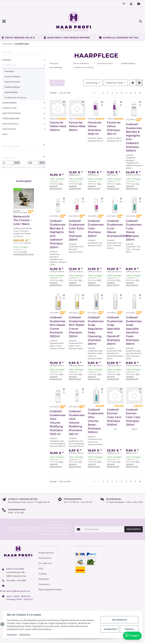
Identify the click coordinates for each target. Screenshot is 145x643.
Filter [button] (57, 82)
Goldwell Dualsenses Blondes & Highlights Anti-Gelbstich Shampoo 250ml (58, 234)
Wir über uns (45, 563)
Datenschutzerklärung (59, 527)
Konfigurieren (110, 629)
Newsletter (44, 579)
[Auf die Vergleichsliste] (63, 102)
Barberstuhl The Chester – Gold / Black (22, 220)
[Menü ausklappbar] (23, 21)
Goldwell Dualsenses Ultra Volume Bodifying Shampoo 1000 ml (58, 423)
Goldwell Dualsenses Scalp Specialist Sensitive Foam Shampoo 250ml (134, 330)
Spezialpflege (11, 92)
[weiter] (140, 93)
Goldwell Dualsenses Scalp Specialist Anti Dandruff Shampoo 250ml (115, 330)
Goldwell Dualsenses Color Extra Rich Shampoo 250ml (77, 230)
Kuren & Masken (12, 76)
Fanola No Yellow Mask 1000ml (58, 126)
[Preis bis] (33, 163)
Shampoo (9, 71)
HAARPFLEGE (9, 65)
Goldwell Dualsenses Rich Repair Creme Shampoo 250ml (77, 327)
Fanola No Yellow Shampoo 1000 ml (94, 128)
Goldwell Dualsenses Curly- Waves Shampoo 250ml (134, 230)
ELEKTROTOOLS (10, 123)
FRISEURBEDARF (11, 118)
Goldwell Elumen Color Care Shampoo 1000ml (114, 417)
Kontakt (42, 573)
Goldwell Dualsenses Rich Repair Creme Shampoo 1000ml (58, 327)
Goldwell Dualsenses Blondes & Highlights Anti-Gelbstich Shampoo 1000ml (134, 137)
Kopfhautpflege (12, 87)
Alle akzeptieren (119, 620)
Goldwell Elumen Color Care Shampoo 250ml (133, 417)
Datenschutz (24, 634)
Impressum (12, 634)
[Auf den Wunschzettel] (63, 105)
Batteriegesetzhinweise (50, 589)
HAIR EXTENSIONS (11, 113)
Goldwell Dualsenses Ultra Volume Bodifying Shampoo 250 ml (77, 423)
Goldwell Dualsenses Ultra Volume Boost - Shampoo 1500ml (96, 421)
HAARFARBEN (9, 102)
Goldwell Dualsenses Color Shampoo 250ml (96, 228)
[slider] (3, 167)
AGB (41, 568)
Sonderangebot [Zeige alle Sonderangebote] (24, 181)
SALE (4, 134)
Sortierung (91, 82)
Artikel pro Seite (114, 82)
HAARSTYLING (9, 108)
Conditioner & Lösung (15, 97)
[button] (124, 3)
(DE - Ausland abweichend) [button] (57, 186)
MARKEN (6, 60)
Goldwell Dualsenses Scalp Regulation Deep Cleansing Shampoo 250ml (96, 330)
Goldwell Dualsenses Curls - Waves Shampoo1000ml (115, 228)
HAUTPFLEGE (9, 129)
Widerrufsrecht (46, 552)
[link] (23, 60)
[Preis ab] (8, 163)
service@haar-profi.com (18, 591)
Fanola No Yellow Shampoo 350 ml (114, 128)
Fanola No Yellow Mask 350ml (77, 126)
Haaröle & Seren (12, 81)
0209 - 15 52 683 (18, 580)
